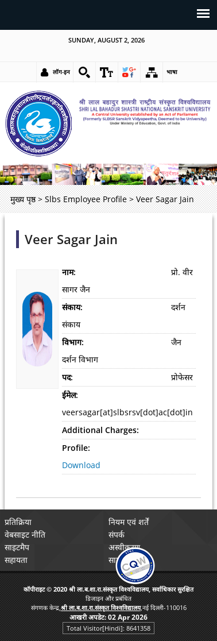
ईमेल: (70, 394)
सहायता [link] (16, 559)
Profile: (76, 447)
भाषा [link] (171, 72)
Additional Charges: (100, 429)
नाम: (69, 272)
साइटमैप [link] (17, 547)
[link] (84, 72)
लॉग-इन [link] (61, 72)
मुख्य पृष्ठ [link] (23, 199)
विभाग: (73, 342)
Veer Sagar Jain (71, 239)
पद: (67, 377)
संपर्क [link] (116, 534)
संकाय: (72, 307)
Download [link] (81, 464)
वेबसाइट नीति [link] (25, 534)
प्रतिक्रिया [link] (18, 521)
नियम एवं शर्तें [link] (128, 521)
